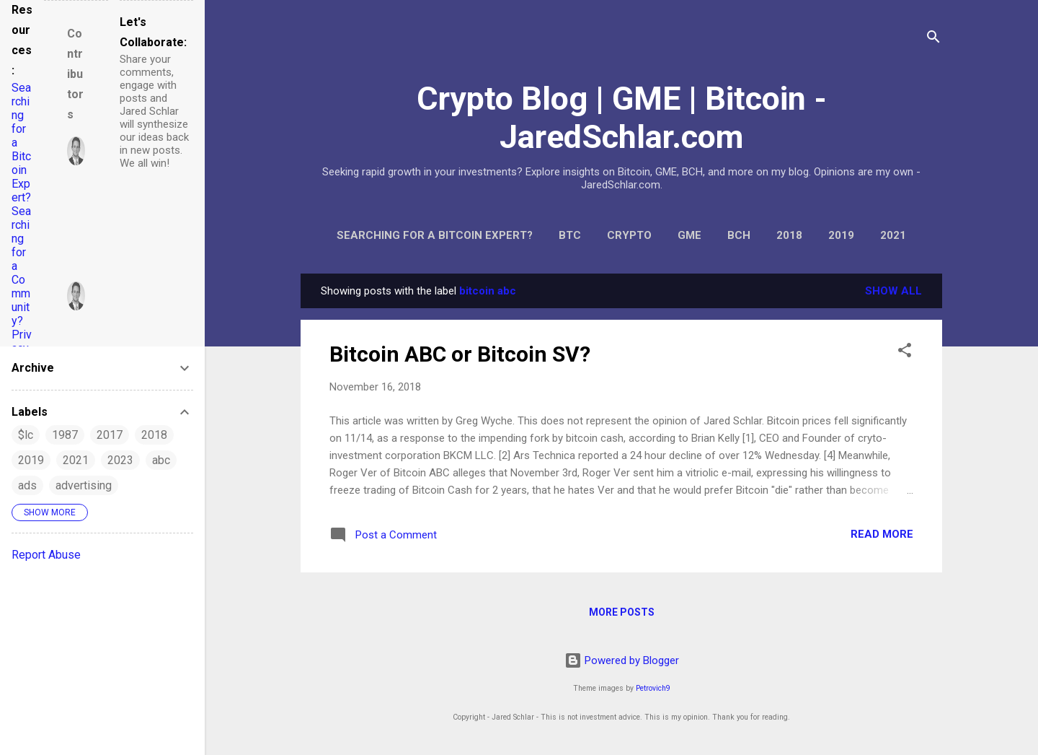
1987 (65, 435)
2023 (120, 460)
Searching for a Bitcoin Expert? (435, 235)
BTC (570, 235)
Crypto (629, 235)
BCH (738, 235)
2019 (841, 235)
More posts (622, 612)
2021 (893, 235)
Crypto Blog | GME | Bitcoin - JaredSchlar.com (622, 117)
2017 (110, 435)
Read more (882, 534)
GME (689, 235)
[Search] (933, 39)
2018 (789, 235)
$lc (25, 435)
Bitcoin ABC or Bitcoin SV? (459, 354)
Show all (893, 290)
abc (161, 460)
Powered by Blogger (621, 660)
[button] (904, 352)
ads (27, 485)
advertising (84, 485)
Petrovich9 (653, 688)
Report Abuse (46, 555)
